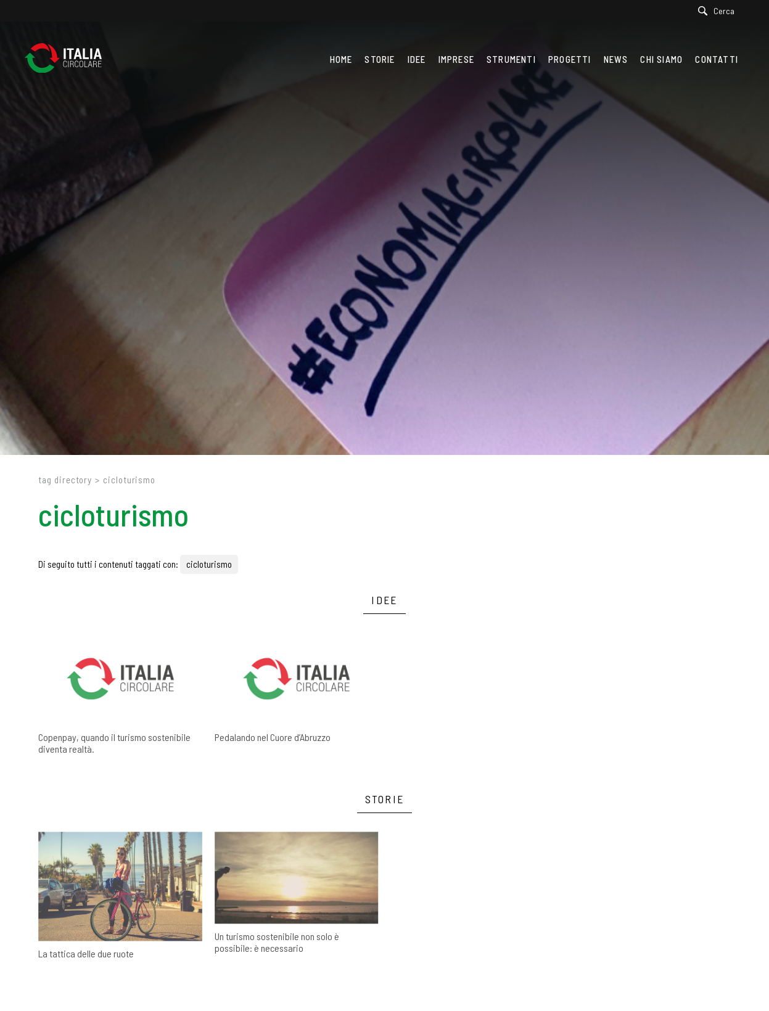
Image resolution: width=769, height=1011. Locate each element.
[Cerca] (719, 11)
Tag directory (65, 479)
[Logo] (69, 59)
